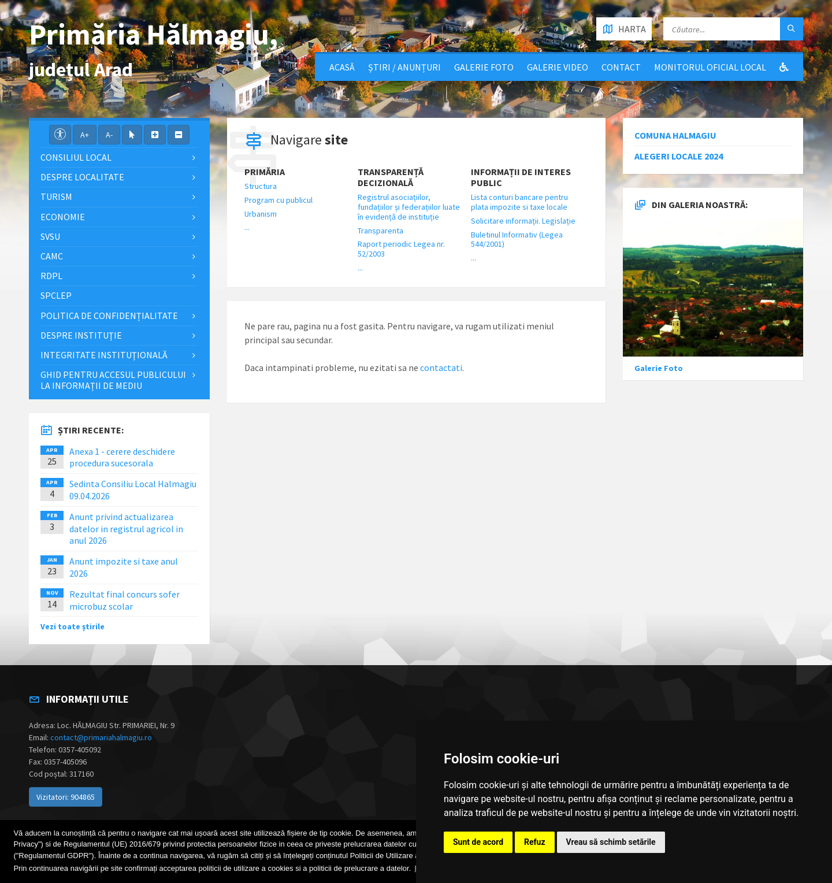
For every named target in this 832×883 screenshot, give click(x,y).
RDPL (51, 275)
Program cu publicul (278, 200)
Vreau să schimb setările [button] (611, 842)
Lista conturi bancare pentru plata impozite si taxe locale (519, 202)
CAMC (51, 256)
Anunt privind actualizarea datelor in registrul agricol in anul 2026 (126, 529)
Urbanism (260, 214)
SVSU (50, 236)
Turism (56, 196)
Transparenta (380, 230)
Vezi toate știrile (72, 626)
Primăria (264, 171)
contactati (441, 367)
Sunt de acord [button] (478, 842)
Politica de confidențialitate (109, 315)
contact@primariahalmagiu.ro (101, 737)
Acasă (342, 67)
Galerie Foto (484, 67)
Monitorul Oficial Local (710, 67)
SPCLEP (56, 295)
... (247, 227)
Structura (260, 186)
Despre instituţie (81, 335)
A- (109, 134)
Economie (62, 216)
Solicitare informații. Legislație (523, 221)
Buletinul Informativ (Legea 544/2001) (517, 239)
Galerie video (557, 67)
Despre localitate (82, 177)
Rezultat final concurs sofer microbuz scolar (124, 600)
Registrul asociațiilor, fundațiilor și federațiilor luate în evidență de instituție (409, 207)
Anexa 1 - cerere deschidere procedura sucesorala (122, 457)
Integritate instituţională (104, 355)
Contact (621, 67)
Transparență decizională (391, 177)
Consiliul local (76, 157)
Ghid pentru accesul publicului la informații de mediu (113, 380)
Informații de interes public (521, 177)
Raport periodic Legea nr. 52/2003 (401, 249)
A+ (84, 134)
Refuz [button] (534, 842)
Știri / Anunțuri (404, 67)
